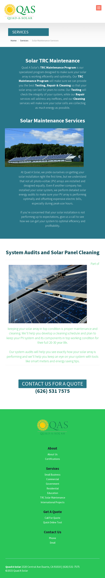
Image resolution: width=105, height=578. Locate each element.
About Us (53, 454)
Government (52, 483)
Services (24, 40)
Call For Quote (52, 517)
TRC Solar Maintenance (52, 497)
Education (52, 493)
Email (52, 542)
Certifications (52, 459)
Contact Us (52, 532)
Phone (52, 538)
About (52, 448)
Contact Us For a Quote (52, 383)
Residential (53, 488)
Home (14, 40)
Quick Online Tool (52, 522)
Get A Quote (52, 512)
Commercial (52, 479)
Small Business (52, 474)
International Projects (53, 502)
